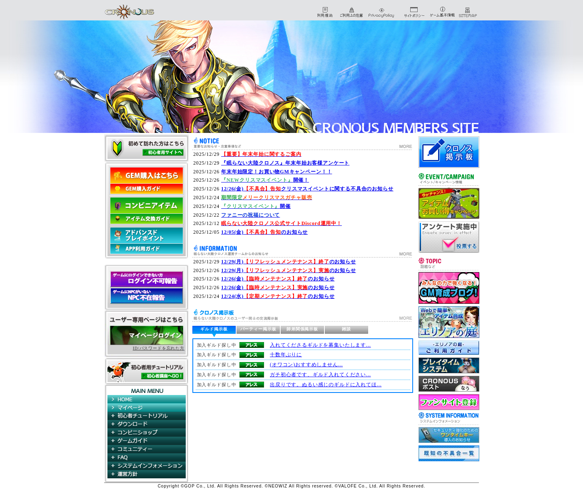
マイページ (146, 407)
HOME (146, 399)
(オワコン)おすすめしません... (306, 365)
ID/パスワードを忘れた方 (158, 348)
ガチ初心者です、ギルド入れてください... (320, 375)
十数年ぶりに (286, 355)
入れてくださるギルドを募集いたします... (320, 345)
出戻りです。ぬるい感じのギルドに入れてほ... (325, 385)
